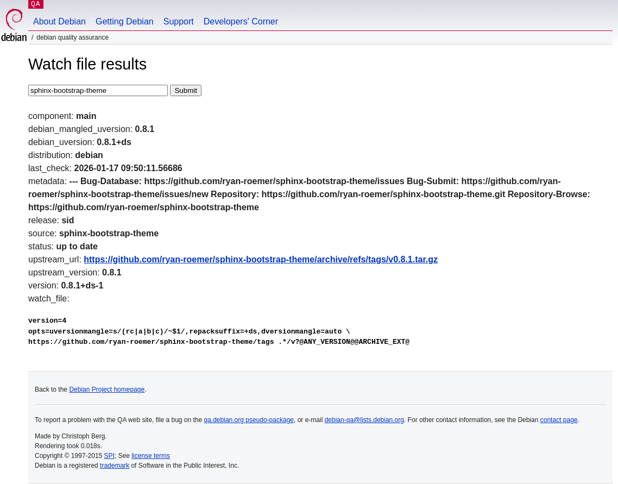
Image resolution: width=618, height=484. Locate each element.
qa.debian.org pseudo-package (249, 420)
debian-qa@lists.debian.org (364, 420)
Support (178, 21)
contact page (559, 420)
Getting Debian (125, 21)
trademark (114, 465)
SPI (109, 456)
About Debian (59, 21)
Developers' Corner (241, 21)
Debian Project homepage (106, 389)
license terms (150, 456)
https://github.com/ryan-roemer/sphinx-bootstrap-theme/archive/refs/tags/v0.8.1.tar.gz (261, 259)
